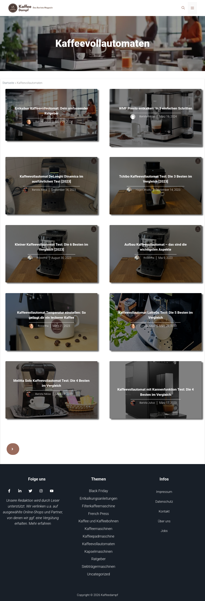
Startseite (8, 82)
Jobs (164, 531)
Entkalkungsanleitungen (98, 498)
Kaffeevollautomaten (98, 544)
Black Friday (98, 491)
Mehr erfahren (40, 523)
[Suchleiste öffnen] (183, 8)
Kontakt (164, 511)
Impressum (164, 492)
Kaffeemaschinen (98, 529)
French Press (98, 514)
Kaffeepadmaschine (98, 536)
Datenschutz (164, 502)
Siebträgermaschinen (98, 566)
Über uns (164, 521)
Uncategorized (98, 574)
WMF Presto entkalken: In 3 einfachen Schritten (155, 108)
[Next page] (12, 449)
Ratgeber (98, 559)
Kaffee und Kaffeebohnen (98, 521)
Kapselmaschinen (98, 551)
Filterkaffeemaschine (98, 506)
